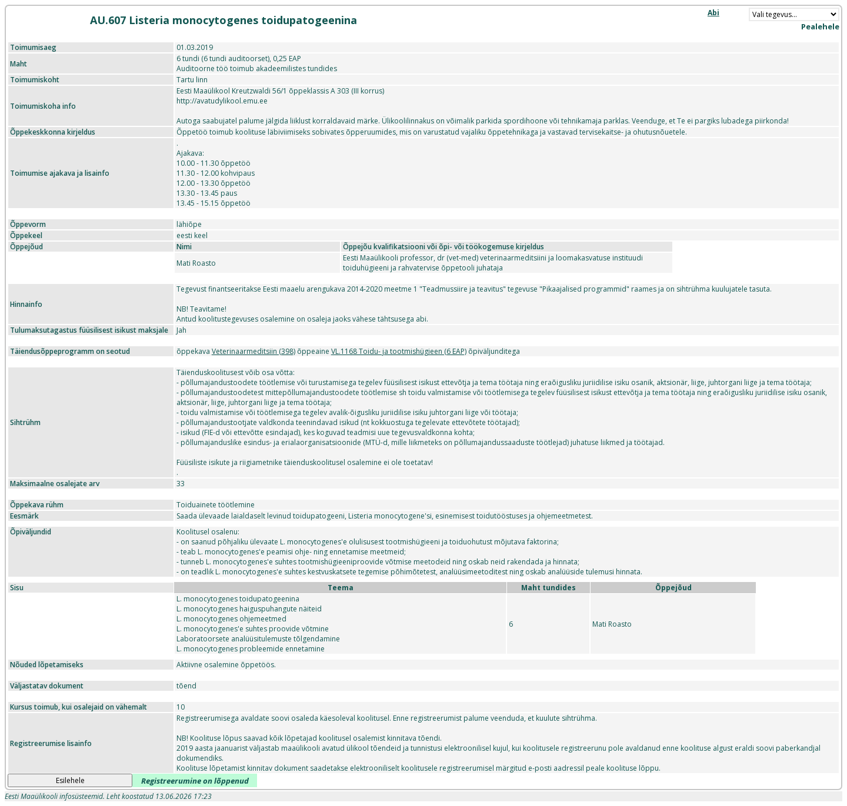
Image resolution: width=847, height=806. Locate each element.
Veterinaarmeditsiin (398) (253, 351)
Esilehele (70, 780)
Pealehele (820, 26)
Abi (713, 13)
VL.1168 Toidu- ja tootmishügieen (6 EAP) (398, 351)
